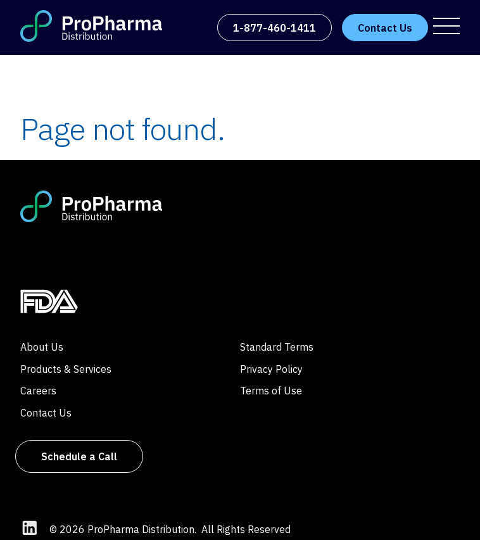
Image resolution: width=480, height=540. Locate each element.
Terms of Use (271, 390)
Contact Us (46, 412)
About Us (41, 347)
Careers (38, 390)
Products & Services (65, 369)
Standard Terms (276, 347)
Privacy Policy (271, 369)
